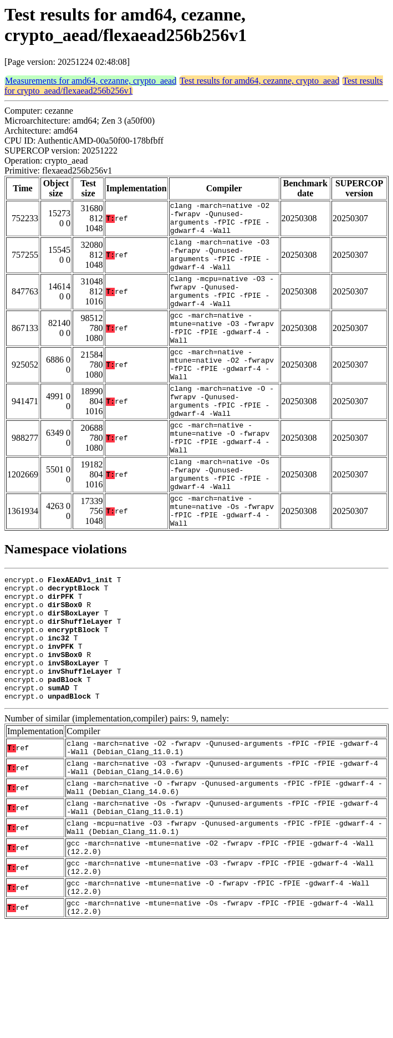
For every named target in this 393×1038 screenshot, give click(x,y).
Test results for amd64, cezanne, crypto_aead (259, 80)
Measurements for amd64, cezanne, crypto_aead (90, 80)
